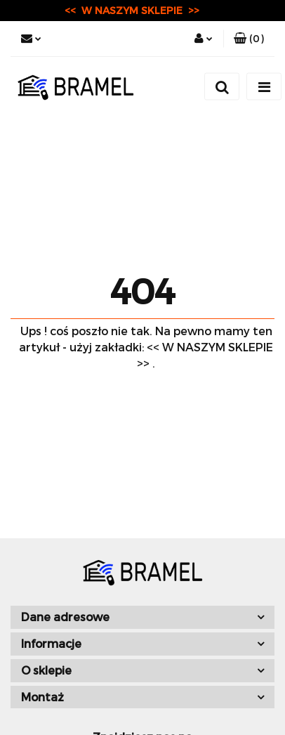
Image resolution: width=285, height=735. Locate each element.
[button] (248, 38)
